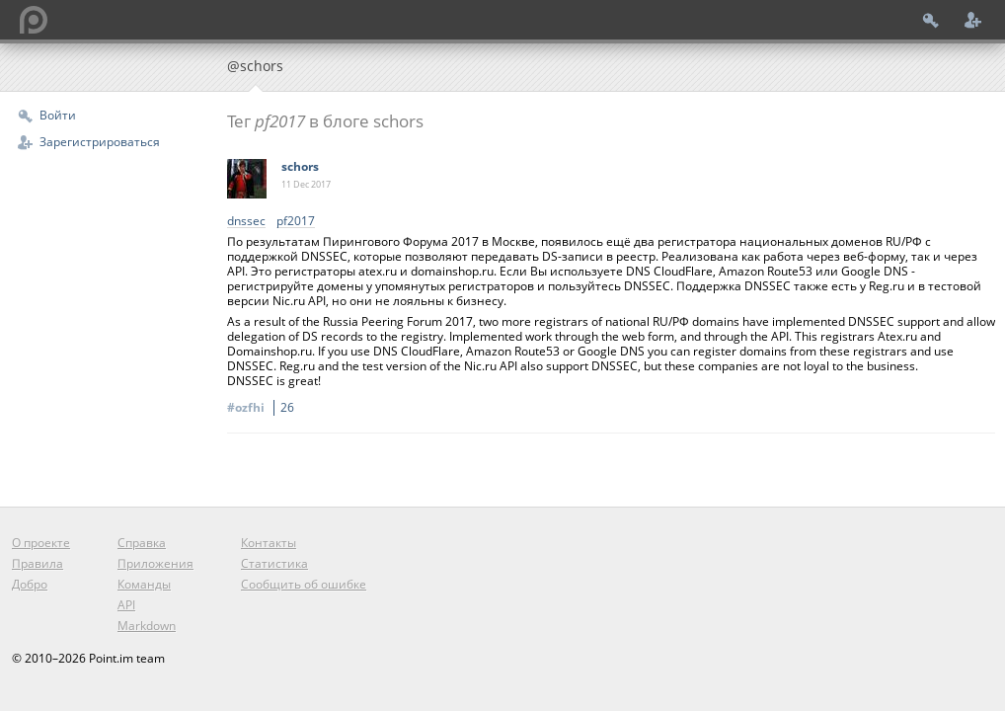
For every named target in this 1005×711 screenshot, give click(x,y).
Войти (57, 115)
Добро (29, 584)
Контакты (268, 542)
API (126, 604)
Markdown (146, 625)
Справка (141, 542)
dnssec (246, 221)
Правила (37, 563)
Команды (144, 584)
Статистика (274, 563)
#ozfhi (263, 407)
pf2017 (295, 221)
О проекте (41, 542)
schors (300, 166)
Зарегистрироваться (99, 141)
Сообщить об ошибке (303, 584)
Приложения (155, 563)
